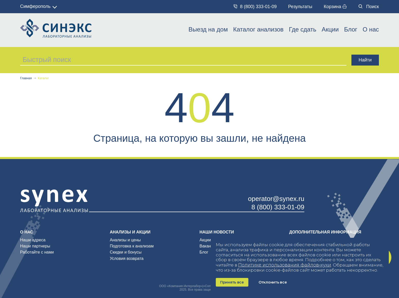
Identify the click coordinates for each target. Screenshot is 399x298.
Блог (350, 29)
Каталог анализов (258, 29)
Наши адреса (33, 240)
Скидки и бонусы (126, 252)
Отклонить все (273, 282)
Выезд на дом (208, 29)
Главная (26, 78)
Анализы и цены (125, 240)
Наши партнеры (35, 246)
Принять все (232, 282)
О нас (371, 29)
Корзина (335, 6)
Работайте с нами (37, 252)
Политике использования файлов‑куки (284, 265)
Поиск (369, 6)
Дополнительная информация (325, 232)
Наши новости (217, 232)
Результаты (300, 6)
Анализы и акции (130, 232)
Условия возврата (127, 258)
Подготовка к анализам (132, 246)
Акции (330, 29)
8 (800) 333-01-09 (255, 6)
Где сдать (302, 29)
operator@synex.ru (276, 198)
